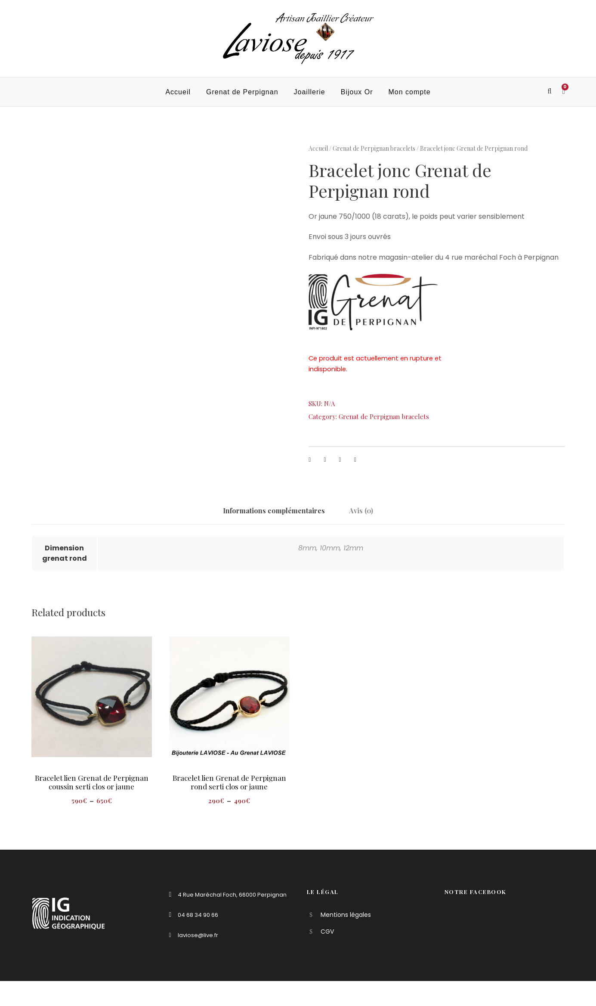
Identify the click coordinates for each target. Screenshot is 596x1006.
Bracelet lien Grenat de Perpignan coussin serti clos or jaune (91, 782)
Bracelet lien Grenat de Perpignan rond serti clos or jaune (229, 782)
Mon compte (410, 92)
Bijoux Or (357, 92)
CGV (327, 931)
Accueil (178, 92)
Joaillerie (309, 92)
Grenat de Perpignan (242, 92)
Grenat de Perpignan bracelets (374, 148)
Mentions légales (346, 914)
